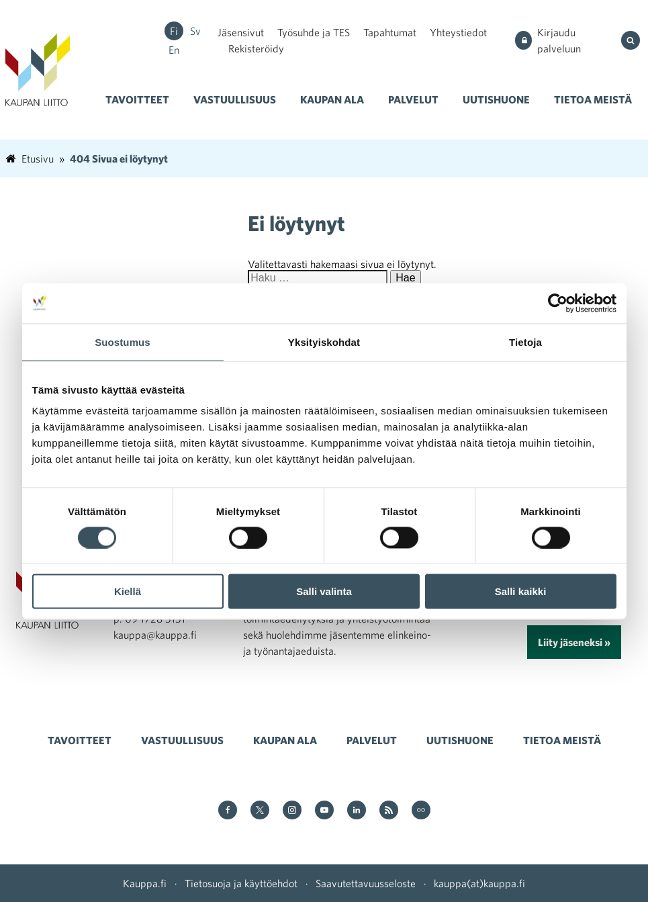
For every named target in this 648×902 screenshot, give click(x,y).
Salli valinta (324, 591)
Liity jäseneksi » (574, 642)
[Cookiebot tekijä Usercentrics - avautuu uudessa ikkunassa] (557, 303)
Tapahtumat (389, 32)
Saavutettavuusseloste (366, 883)
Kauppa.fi (145, 883)
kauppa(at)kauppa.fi (479, 883)
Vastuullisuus (234, 99)
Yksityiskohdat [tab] (324, 341)
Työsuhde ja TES (313, 32)
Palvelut (413, 99)
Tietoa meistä (593, 99)
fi (174, 31)
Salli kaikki (521, 591)
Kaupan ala (332, 99)
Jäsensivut (241, 32)
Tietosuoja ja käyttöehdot (241, 883)
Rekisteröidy (256, 48)
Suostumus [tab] (122, 341)
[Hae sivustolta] (632, 40)
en (174, 50)
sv (195, 31)
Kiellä (127, 591)
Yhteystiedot (458, 32)
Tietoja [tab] (525, 341)
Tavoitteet (137, 99)
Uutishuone (496, 99)
